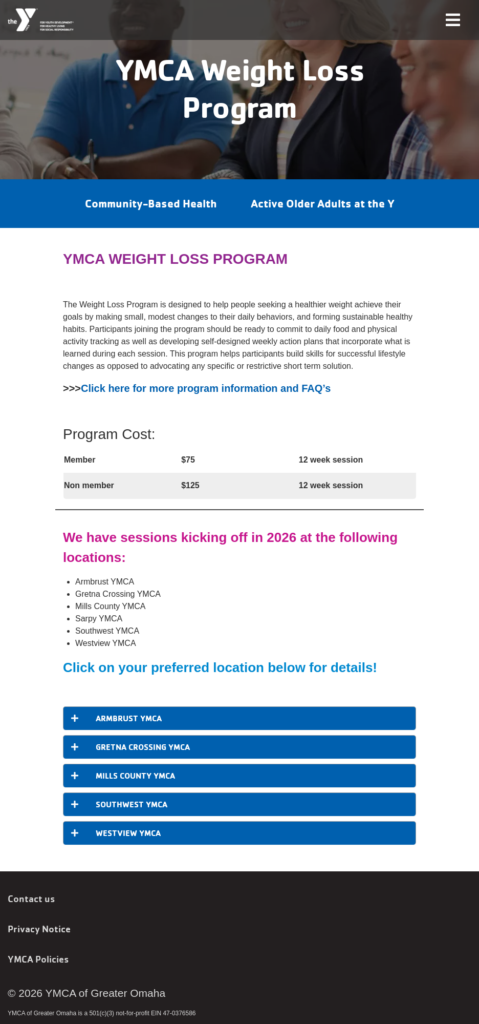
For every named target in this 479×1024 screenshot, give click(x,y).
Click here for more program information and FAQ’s (206, 388)
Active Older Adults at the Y (323, 203)
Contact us (31, 898)
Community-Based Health (151, 203)
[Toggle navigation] (452, 19)
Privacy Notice (39, 928)
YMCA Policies (38, 959)
